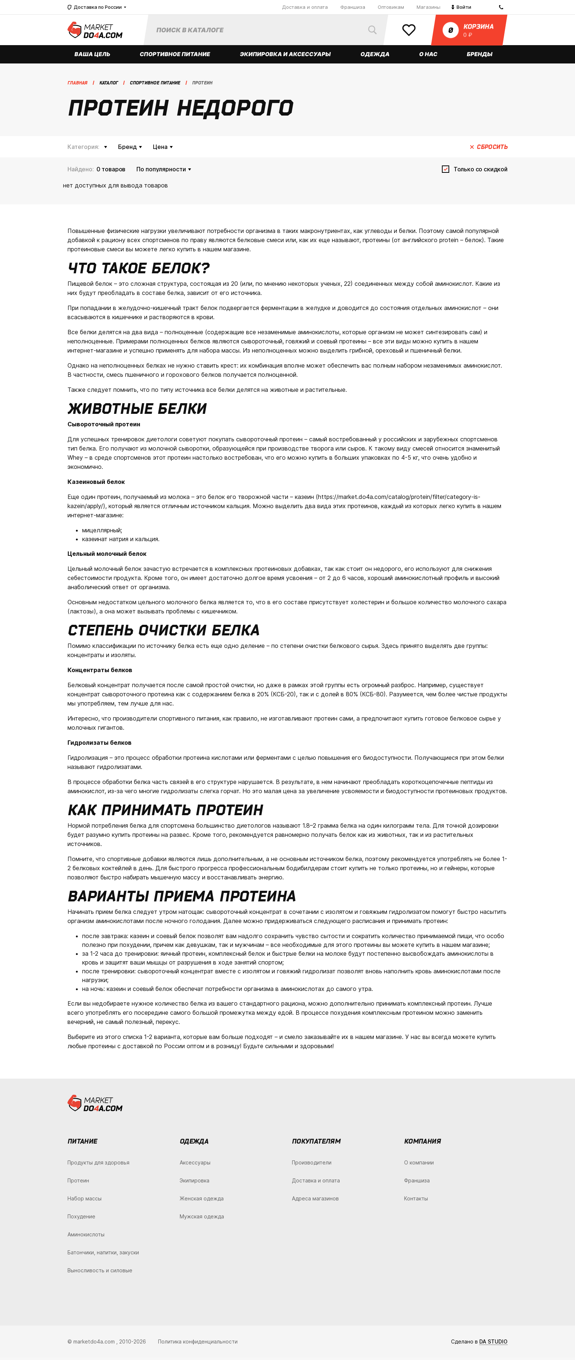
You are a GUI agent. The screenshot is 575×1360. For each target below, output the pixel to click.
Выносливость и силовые (99, 1273)
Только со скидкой (481, 172)
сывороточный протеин (269, 441)
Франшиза (352, 7)
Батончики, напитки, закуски (103, 1255)
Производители (312, 1165)
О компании (419, 1165)
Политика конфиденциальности (198, 1344)
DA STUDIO (493, 1344)
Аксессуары (195, 1165)
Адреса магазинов (315, 1201)
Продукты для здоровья (98, 1165)
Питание (82, 1143)
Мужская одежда (202, 1219)
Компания (422, 1143)
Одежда (375, 56)
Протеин (78, 1183)
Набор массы (84, 1201)
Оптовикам (391, 7)
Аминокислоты (86, 1237)
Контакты (416, 1201)
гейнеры (456, 870)
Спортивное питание (175, 56)
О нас (428, 56)
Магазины (428, 7)
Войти (461, 7)
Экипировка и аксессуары (285, 56)
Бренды (479, 56)
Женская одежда (202, 1201)
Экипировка (194, 1183)
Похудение (81, 1219)
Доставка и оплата (305, 7)
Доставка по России (94, 7)
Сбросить (492, 149)
